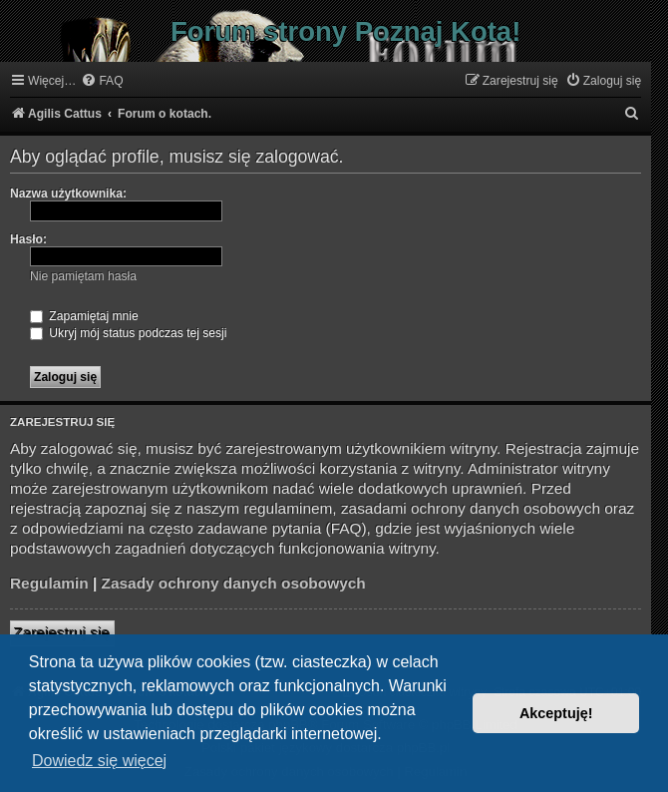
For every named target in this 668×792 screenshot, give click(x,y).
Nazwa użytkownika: (68, 193)
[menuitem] (102, 81)
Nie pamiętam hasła (83, 276)
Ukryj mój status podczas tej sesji (128, 333)
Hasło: (28, 239)
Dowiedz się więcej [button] (99, 760)
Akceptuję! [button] (556, 713)
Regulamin (49, 583)
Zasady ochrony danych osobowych (234, 583)
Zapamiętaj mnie (84, 316)
